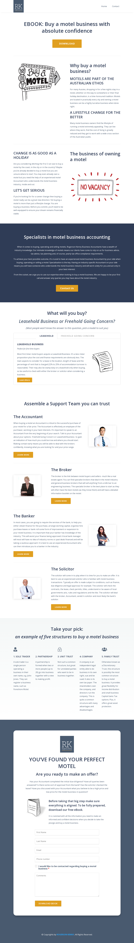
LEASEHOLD (47, 335)
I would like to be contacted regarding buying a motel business (67, 867)
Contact (115, 6)
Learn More (25, 380)
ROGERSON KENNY (65, 934)
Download (67, 43)
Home (104, 6)
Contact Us (67, 288)
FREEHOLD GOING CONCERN (77, 335)
